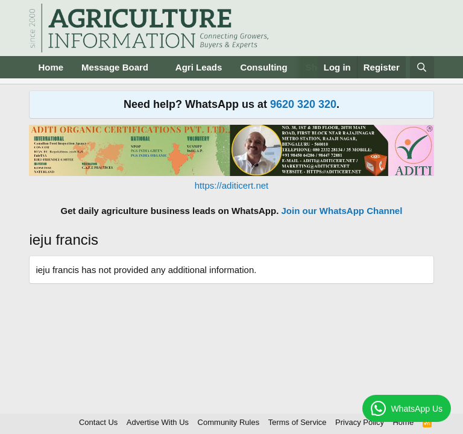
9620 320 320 (303, 104)
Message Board (114, 67)
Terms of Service (297, 422)
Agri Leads (198, 67)
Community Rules (229, 422)
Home (50, 67)
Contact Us (98, 422)
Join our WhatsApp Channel (342, 211)
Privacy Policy (359, 422)
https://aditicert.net (232, 185)
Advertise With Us (158, 422)
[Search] (421, 67)
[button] (158, 67)
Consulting (263, 67)
